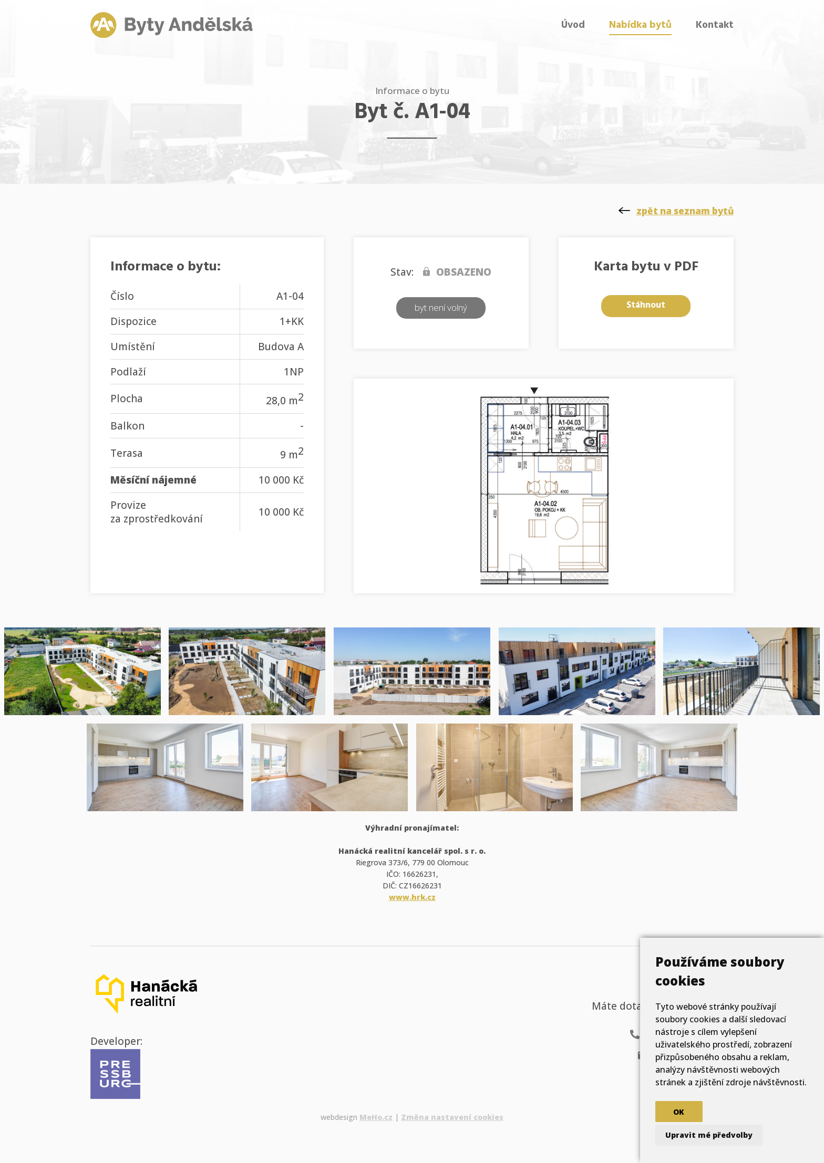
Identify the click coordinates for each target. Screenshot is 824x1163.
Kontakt (715, 25)
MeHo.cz (376, 1117)
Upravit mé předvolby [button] (709, 1135)
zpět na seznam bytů (685, 211)
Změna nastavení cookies (452, 1117)
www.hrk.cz (412, 897)
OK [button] (678, 1112)
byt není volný (441, 307)
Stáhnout (645, 305)
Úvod (573, 25)
